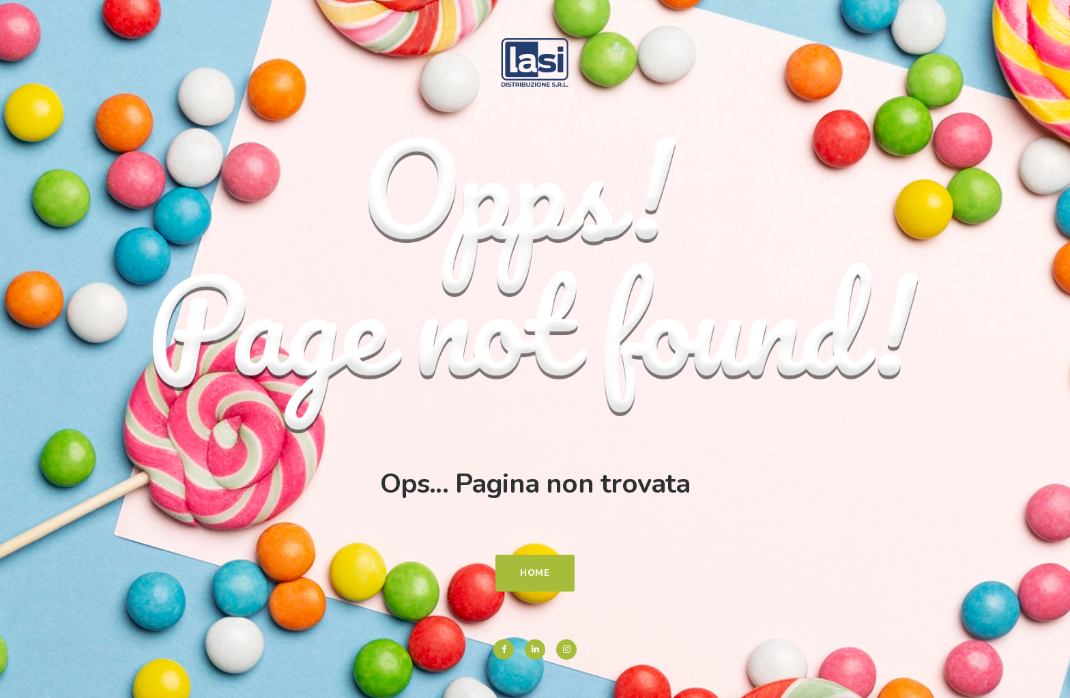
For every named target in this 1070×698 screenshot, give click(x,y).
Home (535, 573)
